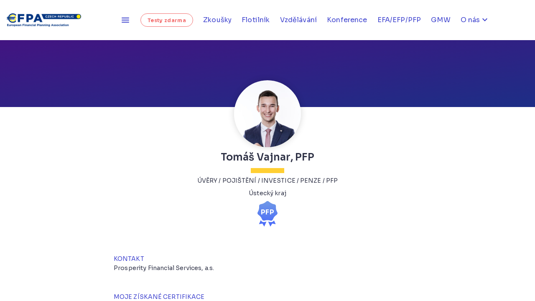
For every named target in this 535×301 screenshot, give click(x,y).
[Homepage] (47, 20)
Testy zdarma (167, 20)
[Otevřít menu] (125, 20)
